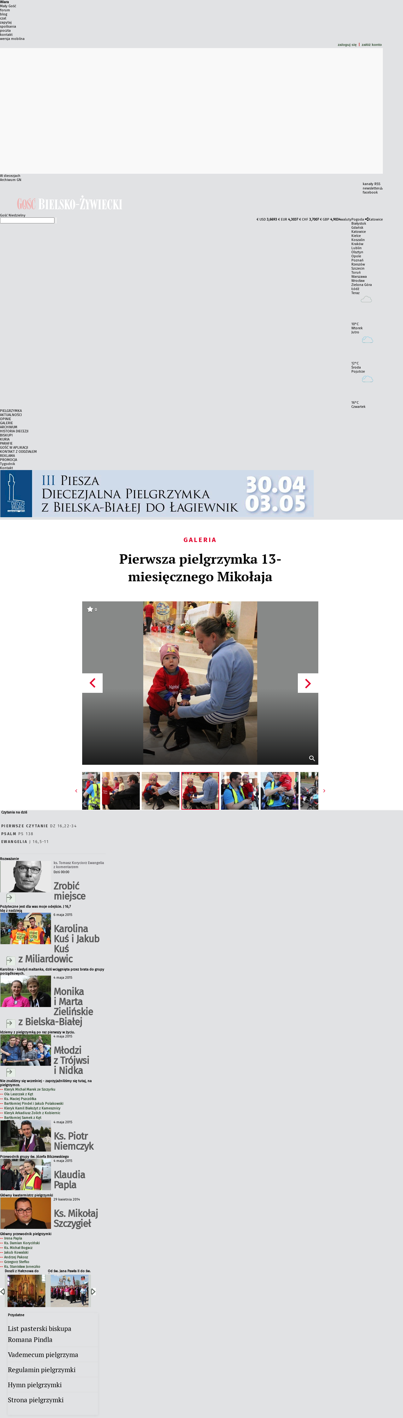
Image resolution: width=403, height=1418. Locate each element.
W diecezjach (10, 176)
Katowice (375, 219)
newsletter (371, 188)
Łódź (355, 289)
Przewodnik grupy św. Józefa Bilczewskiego (34, 1157)
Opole (356, 256)
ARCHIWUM (8, 427)
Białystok (358, 224)
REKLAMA (7, 456)
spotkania (8, 27)
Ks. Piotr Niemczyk (73, 1141)
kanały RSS (371, 184)
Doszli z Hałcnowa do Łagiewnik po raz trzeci (23, 1271)
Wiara (4, 2)
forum (5, 10)
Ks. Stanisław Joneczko (22, 1267)
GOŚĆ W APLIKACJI (14, 448)
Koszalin (358, 240)
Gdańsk (357, 228)
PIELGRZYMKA (11, 411)
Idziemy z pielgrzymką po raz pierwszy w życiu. (37, 1032)
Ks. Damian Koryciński (22, 1243)
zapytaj (6, 22)
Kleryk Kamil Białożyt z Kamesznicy (32, 1108)
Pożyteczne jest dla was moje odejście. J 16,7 (35, 907)
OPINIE (5, 419)
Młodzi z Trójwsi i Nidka (71, 1060)
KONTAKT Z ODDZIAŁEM (18, 452)
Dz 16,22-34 (39, 826)
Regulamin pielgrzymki (42, 1370)
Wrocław (358, 281)
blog (3, 14)
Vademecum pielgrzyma (43, 1354)
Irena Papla (13, 1238)
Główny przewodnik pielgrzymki (25, 1234)
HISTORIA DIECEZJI (14, 431)
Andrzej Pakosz (16, 1257)
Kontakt (6, 468)
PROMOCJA (8, 460)
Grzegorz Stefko (16, 1262)
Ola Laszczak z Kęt (18, 1094)
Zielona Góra (361, 285)
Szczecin (358, 268)
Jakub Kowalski (16, 1253)
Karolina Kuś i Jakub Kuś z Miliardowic (58, 944)
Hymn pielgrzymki (35, 1385)
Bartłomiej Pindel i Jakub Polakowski (33, 1104)
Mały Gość (8, 6)
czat (3, 18)
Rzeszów (358, 264)
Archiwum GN (10, 180)
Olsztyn (357, 252)
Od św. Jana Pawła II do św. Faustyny (69, 1271)
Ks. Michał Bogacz (18, 1248)
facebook (370, 192)
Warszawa (359, 277)
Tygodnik (7, 464)
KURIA (4, 439)
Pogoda (357, 219)
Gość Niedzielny (13, 215)
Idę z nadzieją (11, 911)
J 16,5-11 (25, 842)
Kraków (357, 244)
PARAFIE (6, 443)
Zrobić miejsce (69, 891)
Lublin (356, 248)
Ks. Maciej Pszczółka (20, 1099)
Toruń (356, 273)
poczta (5, 31)
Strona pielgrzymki (36, 1400)
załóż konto (372, 44)
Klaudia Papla (69, 1180)
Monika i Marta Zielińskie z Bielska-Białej (55, 1007)
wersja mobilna (12, 39)
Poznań (357, 260)
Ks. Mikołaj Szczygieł (76, 1218)
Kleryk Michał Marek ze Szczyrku (29, 1089)
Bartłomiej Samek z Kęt (22, 1118)
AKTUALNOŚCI (11, 415)
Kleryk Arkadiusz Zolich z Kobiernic (32, 1113)
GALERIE (6, 423)
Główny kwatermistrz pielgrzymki (26, 1195)
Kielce (356, 236)
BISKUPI (6, 435)
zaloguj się (347, 44)
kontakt (6, 35)
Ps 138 (17, 834)
